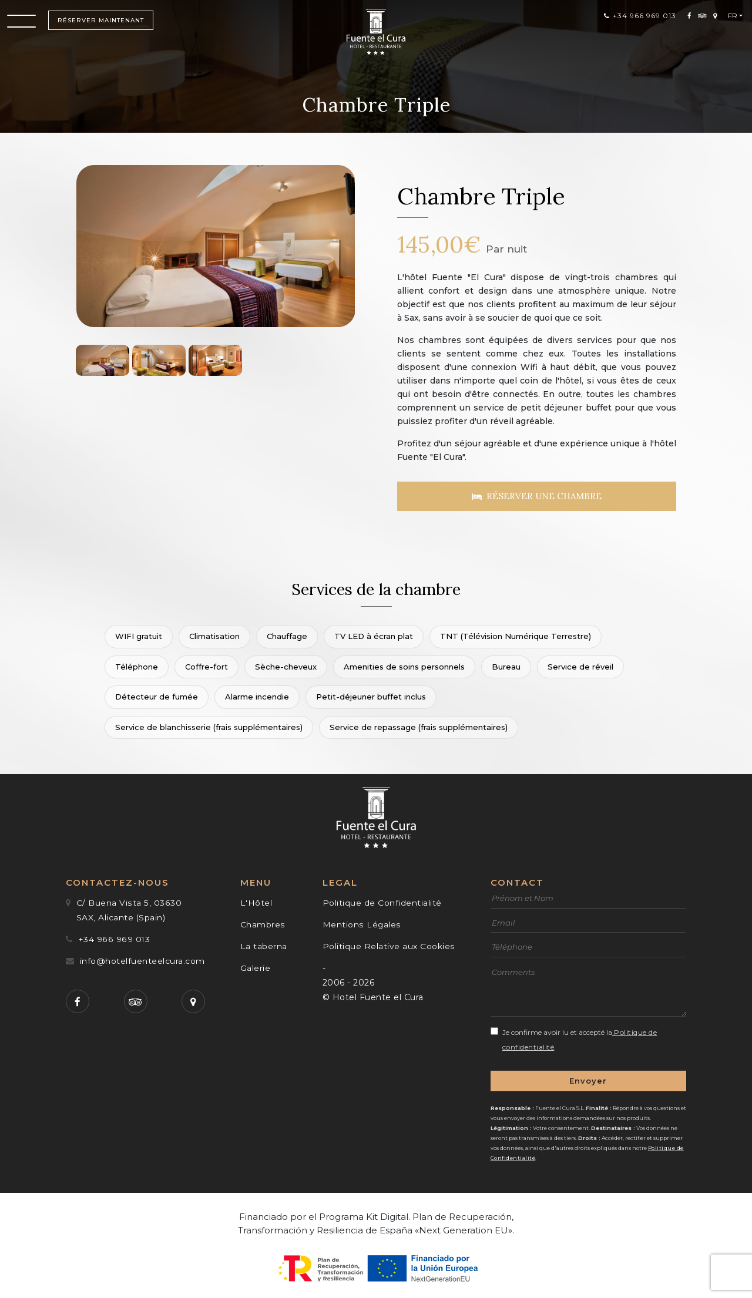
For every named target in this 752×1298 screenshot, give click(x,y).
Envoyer (588, 1078)
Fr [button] (731, 18)
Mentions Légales (362, 922)
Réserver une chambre (537, 496)
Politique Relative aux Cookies (389, 944)
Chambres (262, 922)
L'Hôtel (256, 901)
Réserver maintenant (102, 24)
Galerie (255, 966)
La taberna (263, 944)
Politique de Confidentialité (382, 901)
